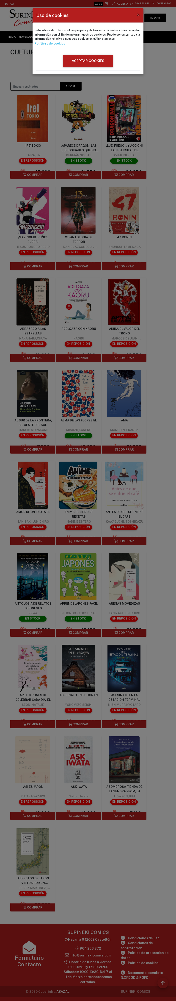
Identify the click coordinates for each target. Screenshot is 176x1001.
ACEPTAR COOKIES (88, 60)
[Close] (138, 14)
